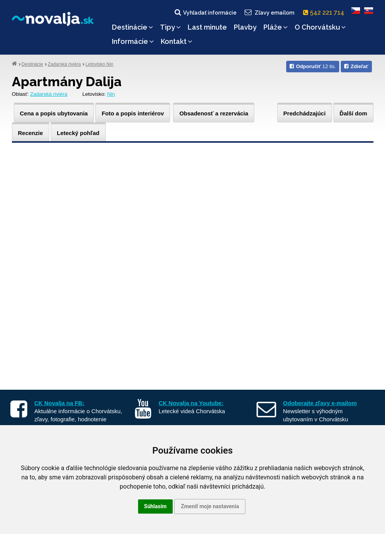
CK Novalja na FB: (59, 403)
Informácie (133, 41)
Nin (111, 94)
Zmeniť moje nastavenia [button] (210, 506)
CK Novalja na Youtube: (191, 403)
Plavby (245, 27)
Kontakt (176, 41)
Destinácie (132, 27)
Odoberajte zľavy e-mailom (320, 403)
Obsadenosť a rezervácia (213, 113)
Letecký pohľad (78, 133)
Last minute (207, 27)
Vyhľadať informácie (205, 12)
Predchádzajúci (304, 113)
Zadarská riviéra (64, 64)
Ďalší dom (353, 113)
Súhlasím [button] (155, 506)
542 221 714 (325, 12)
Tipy (170, 27)
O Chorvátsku (320, 27)
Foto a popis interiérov (133, 113)
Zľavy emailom (268, 12)
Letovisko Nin (99, 64)
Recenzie (30, 133)
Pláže (275, 27)
